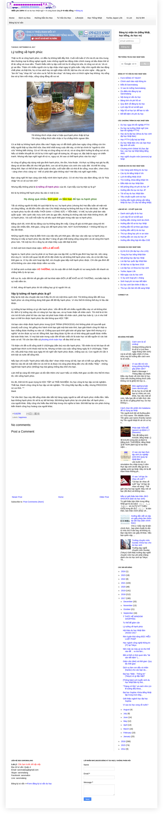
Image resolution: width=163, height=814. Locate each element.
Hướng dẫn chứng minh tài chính (135, 220)
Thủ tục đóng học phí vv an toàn (135, 233)
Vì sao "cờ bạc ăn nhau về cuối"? (139, 477)
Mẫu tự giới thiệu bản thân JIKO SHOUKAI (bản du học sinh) (134, 497)
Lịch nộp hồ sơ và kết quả (132, 107)
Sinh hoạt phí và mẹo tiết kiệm (134, 281)
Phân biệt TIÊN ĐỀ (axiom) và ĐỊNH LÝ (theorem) (141, 430)
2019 (123, 590)
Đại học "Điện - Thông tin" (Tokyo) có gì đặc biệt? (134, 675)
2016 (123, 741)
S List (129, 18)
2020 (123, 587)
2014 (123, 749)
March (126, 729)
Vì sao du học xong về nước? (135, 705)
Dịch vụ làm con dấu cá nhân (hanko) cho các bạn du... (135, 668)
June (125, 717)
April (125, 725)
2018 (123, 594)
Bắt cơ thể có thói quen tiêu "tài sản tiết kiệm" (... (136, 656)
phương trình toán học (51, 339)
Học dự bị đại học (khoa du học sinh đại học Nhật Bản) (136, 135)
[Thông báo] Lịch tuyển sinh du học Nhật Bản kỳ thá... (136, 681)
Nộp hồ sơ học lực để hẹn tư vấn (135, 110)
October (127, 609)
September (128, 613)
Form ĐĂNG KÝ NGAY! (131, 78)
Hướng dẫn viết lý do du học (133, 230)
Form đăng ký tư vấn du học (39, 783)
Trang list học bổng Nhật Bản (133, 254)
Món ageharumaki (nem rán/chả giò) (140, 387)
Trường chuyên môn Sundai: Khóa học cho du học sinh (141, 542)
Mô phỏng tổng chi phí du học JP (135, 187)
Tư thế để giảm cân (131, 623)
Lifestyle (79, 18)
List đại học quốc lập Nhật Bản (134, 261)
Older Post (104, 497)
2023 (123, 575)
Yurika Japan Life (114, 18)
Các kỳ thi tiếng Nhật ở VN (132, 173)
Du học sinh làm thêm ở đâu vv (134, 285)
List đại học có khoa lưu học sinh (135, 268)
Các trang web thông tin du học (134, 170)
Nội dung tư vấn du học (131, 97)
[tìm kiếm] (128, 64)
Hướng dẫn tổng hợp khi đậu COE (135, 240)
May (125, 721)
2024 (123, 571)
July (125, 713)
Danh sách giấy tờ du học (132, 213)
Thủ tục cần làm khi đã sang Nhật (135, 288)
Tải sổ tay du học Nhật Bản (132, 193)
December (128, 601)
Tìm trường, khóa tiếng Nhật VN (134, 180)
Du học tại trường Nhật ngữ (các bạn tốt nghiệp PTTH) (135, 129)
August (126, 709)
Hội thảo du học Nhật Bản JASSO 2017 (134, 631)
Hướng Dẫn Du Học (44, 18)
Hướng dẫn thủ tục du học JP (133, 190)
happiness (23, 417)
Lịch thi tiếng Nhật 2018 (131, 177)
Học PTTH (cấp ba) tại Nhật (133, 139)
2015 (123, 745)
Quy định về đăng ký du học (133, 104)
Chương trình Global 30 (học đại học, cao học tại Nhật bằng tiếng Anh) (135, 150)
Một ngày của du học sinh (132, 275)
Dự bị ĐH (140, 18)
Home (11, 18)
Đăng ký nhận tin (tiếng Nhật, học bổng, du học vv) (134, 34)
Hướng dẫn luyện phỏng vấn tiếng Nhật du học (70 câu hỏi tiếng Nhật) (136, 201)
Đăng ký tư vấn (16, 23)
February (127, 733)
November (128, 605)
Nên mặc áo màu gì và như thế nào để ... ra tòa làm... (136, 650)
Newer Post (17, 497)
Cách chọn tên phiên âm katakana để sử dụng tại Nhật (135, 409)
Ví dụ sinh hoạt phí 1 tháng (132, 278)
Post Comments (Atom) (33, 502)
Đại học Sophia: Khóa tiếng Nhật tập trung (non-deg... (137, 693)
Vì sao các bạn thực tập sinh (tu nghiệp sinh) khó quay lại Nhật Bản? (141, 455)
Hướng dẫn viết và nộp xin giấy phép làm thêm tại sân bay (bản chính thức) (141, 519)
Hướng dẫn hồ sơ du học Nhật (134, 223)
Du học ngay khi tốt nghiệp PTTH (135, 125)
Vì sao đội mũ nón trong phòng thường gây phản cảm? (140, 366)
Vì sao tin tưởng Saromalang (133, 88)
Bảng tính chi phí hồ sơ (131, 100)
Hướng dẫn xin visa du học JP (134, 237)
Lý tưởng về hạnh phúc (133, 626)
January (127, 736)
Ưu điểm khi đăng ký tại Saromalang (131, 92)
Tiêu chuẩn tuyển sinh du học (133, 197)
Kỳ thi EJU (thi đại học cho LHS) (135, 251)
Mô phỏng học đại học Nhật (132, 258)
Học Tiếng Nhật (95, 18)
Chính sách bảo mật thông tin (133, 81)
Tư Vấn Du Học (64, 18)
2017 (123, 598)
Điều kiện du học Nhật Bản (132, 183)
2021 (123, 583)
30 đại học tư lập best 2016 (132, 264)
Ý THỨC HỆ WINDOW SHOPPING (133, 617)
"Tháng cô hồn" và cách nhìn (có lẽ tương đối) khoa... (137, 687)
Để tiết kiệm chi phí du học (132, 114)
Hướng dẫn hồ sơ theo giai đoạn (135, 227)
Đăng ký (79, 11)
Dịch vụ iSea (24, 18)
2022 (123, 579)
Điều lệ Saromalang (129, 85)
